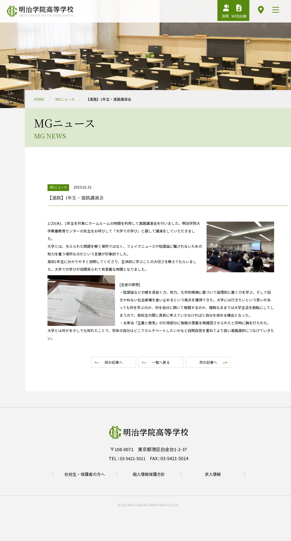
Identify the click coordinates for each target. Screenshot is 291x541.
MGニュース (65, 99)
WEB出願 (232, 12)
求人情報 (213, 474)
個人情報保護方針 (149, 474)
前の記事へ (114, 362)
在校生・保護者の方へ (84, 474)
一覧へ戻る (161, 362)
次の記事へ (208, 362)
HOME (39, 99)
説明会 (209, 12)
